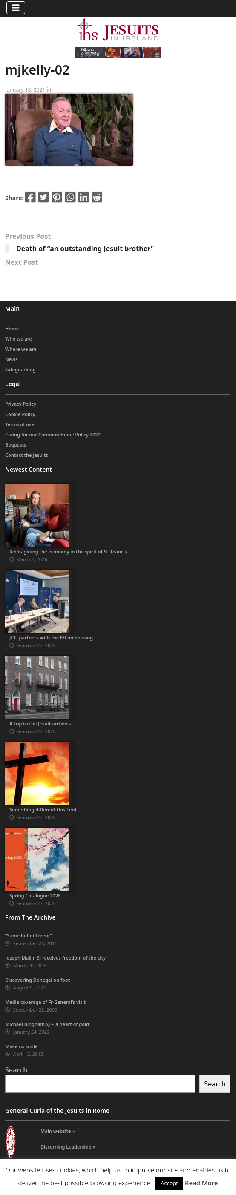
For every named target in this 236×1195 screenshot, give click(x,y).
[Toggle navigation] (15, 7)
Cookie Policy (20, 414)
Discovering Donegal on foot (37, 980)
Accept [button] (169, 1183)
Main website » (57, 1131)
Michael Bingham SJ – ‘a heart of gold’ (47, 1024)
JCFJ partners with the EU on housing (51, 637)
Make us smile (21, 1046)
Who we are (18, 338)
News (11, 359)
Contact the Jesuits (26, 455)
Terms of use (19, 424)
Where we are (21, 349)
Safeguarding (20, 369)
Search (16, 1070)
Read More (201, 1182)
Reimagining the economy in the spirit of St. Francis (68, 551)
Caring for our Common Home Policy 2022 (53, 434)
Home (12, 328)
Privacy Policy (20, 404)
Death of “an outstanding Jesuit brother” (85, 248)
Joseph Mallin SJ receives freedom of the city (55, 957)
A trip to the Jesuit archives (40, 723)
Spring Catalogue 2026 (34, 895)
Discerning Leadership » (67, 1146)
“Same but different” (28, 935)
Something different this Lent (43, 809)
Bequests (15, 444)
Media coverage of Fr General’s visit (45, 1002)
